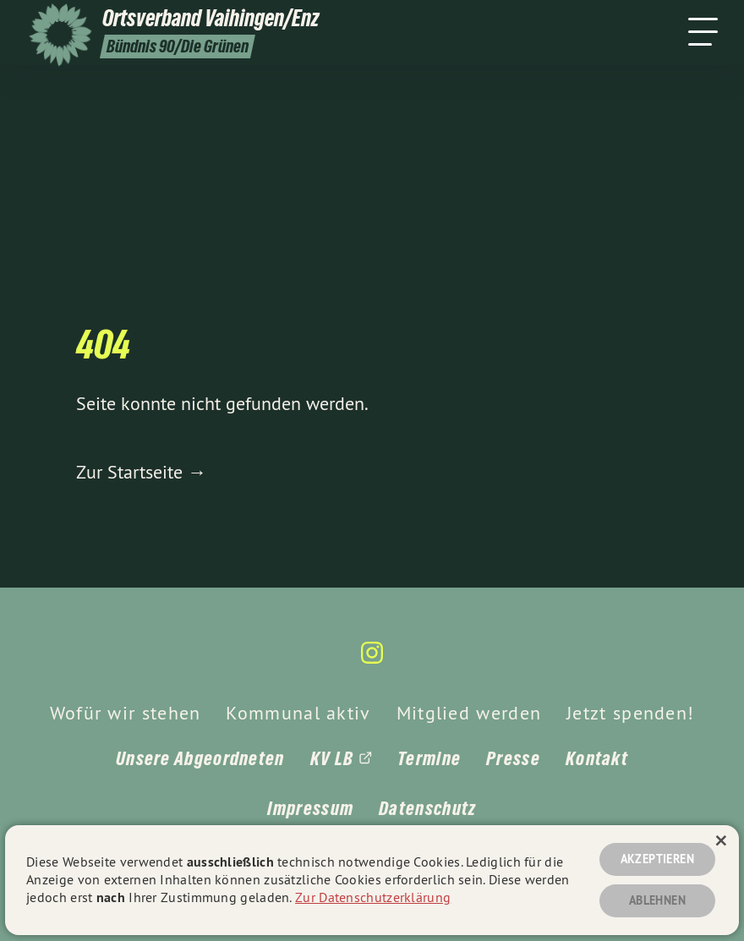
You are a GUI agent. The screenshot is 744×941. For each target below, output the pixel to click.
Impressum (310, 808)
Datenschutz (427, 808)
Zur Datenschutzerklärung (373, 897)
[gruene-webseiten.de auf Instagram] (372, 660)
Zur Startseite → (141, 472)
